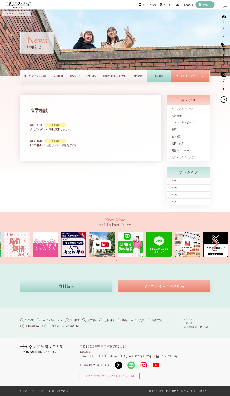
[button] (15, 244)
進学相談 (176, 136)
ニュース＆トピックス (183, 122)
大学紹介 (92, 320)
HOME (9, 13)
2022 (174, 202)
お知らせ (22, 13)
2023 (174, 195)
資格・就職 (177, 143)
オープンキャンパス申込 (61, 326)
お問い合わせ (187, 4)
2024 (174, 188)
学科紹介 (109, 320)
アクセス (167, 4)
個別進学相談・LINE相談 (196, 327)
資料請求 (207, 4)
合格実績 (157, 320)
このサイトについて (33, 391)
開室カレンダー (180, 150)
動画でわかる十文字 (182, 157)
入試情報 (176, 115)
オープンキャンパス (182, 108)
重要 (173, 129)
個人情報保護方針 (60, 391)
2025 (174, 181)
